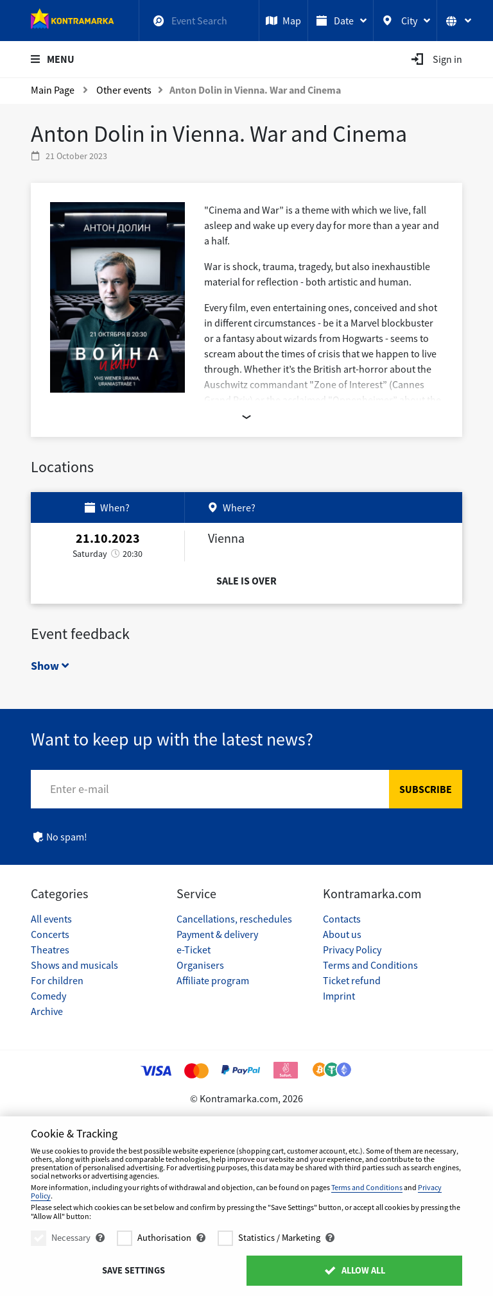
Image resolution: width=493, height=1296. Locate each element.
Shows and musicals (74, 965)
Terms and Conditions (370, 965)
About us (342, 934)
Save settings (133, 1270)
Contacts (342, 918)
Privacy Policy (352, 949)
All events (51, 918)
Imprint (339, 995)
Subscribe (425, 789)
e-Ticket (194, 949)
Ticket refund (352, 980)
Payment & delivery (217, 934)
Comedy (48, 995)
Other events (123, 89)
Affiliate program (213, 980)
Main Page (52, 89)
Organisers (200, 965)
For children (57, 980)
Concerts (50, 934)
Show (50, 665)
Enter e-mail (79, 788)
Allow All (354, 1270)
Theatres (50, 949)
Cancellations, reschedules (234, 918)
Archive (47, 1011)
